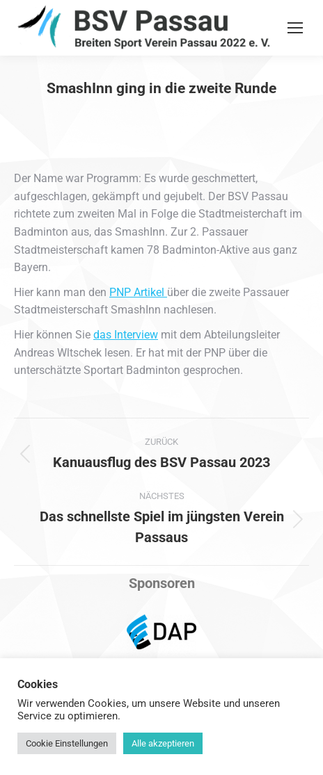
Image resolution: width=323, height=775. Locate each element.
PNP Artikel (138, 292)
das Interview (125, 334)
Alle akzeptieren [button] (163, 743)
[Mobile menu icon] (295, 28)
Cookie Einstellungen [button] (67, 743)
